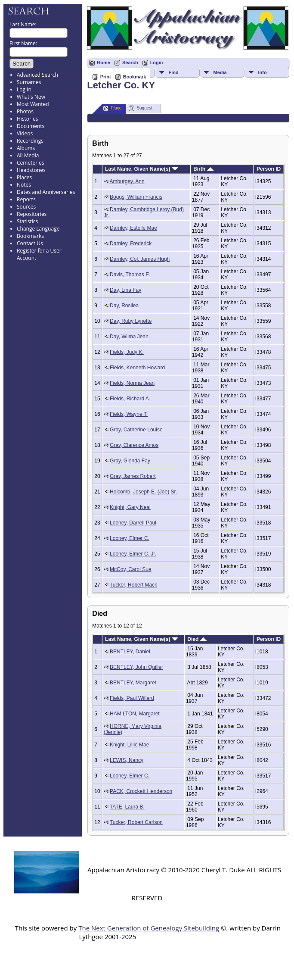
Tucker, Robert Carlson (136, 822)
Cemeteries (30, 162)
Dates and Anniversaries (46, 192)
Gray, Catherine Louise (136, 430)
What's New (31, 96)
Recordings (30, 140)
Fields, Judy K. (127, 352)
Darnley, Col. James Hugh (140, 259)
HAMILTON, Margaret (135, 714)
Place (112, 108)
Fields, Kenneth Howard (137, 368)
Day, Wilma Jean (129, 337)
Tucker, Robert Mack (133, 585)
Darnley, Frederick (131, 243)
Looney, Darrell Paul (133, 523)
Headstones (31, 170)
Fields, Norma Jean (132, 383)
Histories (27, 118)
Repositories (31, 214)
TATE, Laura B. (127, 807)
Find (173, 72)
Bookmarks (30, 236)
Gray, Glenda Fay (130, 461)
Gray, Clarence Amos (134, 445)
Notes (24, 184)
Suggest (140, 108)
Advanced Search (37, 74)
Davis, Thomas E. (130, 275)
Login (156, 62)
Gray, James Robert (132, 476)
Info (262, 72)
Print (105, 76)
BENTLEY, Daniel (130, 652)
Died (196, 639)
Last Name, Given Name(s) (141, 169)
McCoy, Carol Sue (130, 569)
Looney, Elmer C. (129, 538)
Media (219, 72)
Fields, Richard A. (130, 399)
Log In (24, 89)
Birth (203, 169)
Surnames (29, 82)
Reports (26, 199)
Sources (26, 206)
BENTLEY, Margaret (133, 683)
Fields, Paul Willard (132, 698)
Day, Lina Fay (125, 290)
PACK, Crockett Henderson (141, 791)
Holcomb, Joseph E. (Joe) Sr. (143, 492)
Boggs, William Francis (136, 197)
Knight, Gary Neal (130, 507)
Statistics (27, 221)
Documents (30, 126)
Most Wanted (33, 104)
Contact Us (30, 243)
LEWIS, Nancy (126, 760)
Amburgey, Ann (126, 181)
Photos (25, 111)
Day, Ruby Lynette (131, 321)
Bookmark (134, 76)
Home (103, 62)
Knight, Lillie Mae (129, 745)
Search (130, 62)
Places (24, 177)
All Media (28, 155)
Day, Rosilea (124, 306)
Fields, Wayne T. (129, 414)
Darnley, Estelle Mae (133, 228)
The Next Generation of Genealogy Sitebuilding (148, 928)
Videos (25, 133)
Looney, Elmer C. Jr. (133, 554)
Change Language (38, 228)
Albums (26, 148)
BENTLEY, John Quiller (136, 667)
